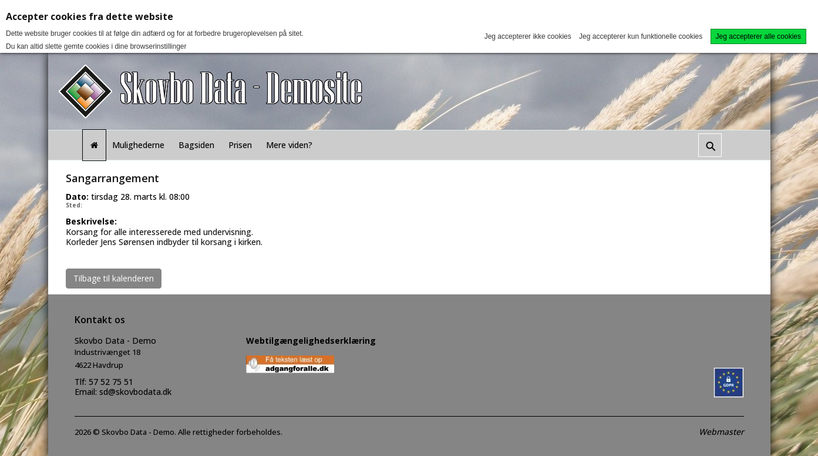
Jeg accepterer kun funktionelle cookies (640, 36)
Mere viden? (289, 144)
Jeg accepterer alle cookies (758, 36)
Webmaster (721, 431)
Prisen (240, 144)
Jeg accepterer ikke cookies (527, 36)
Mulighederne (138, 144)
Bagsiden (196, 144)
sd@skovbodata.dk (135, 391)
